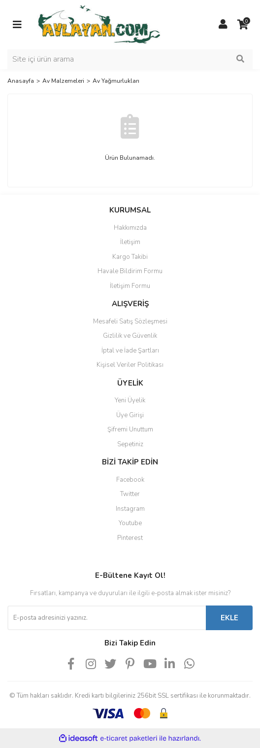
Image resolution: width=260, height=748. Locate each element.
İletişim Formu (130, 286)
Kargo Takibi (130, 256)
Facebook (130, 479)
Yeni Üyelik (130, 400)
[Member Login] (223, 24)
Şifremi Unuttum (130, 429)
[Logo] (99, 24)
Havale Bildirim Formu (130, 271)
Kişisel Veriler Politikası (130, 364)
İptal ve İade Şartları (130, 350)
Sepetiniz (130, 444)
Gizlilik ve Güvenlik (130, 335)
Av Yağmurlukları (116, 81)
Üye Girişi (130, 415)
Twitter (130, 494)
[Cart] (243, 25)
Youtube (130, 523)
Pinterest (130, 538)
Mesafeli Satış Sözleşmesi (130, 321)
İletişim (130, 242)
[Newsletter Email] (106, 618)
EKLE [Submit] (229, 618)
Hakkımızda (130, 227)
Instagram (130, 508)
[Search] (130, 59)
